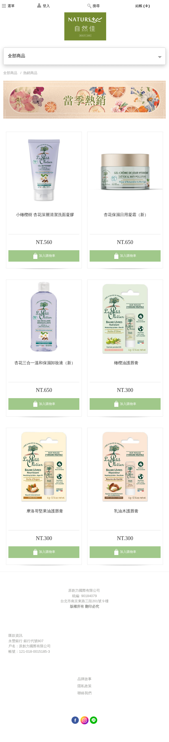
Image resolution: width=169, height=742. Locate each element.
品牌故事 (84, 679)
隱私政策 (84, 686)
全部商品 (84, 55)
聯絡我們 (84, 693)
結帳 (143, 6)
